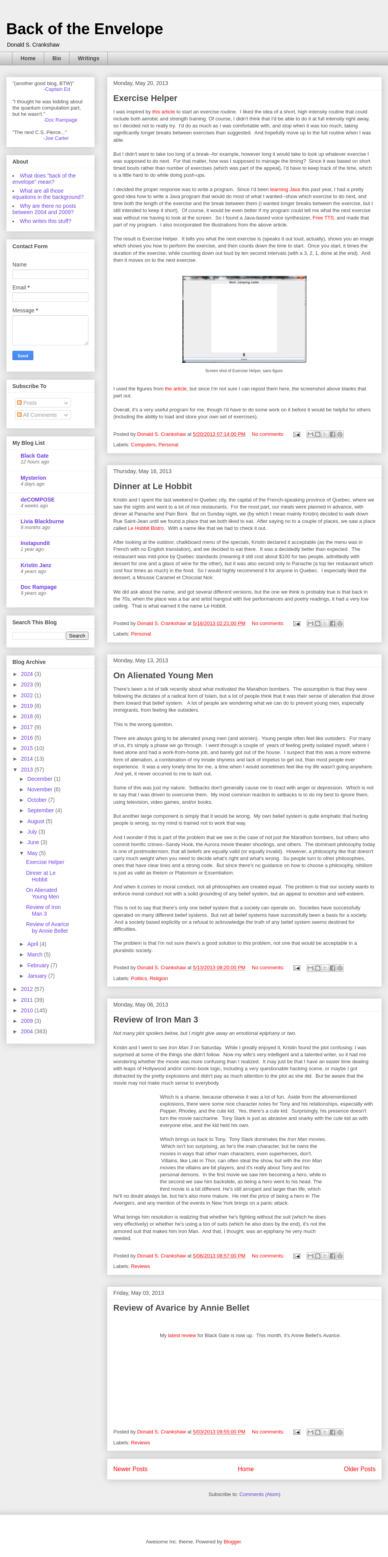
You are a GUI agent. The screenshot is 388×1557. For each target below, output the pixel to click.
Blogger (232, 1542)
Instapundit (35, 543)
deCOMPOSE (38, 499)
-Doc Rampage (60, 120)
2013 (28, 769)
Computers (143, 445)
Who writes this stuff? (45, 221)
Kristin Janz (36, 565)
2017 (28, 727)
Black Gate (34, 456)
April (33, 944)
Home (28, 58)
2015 (28, 748)
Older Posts (360, 1469)
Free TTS (323, 218)
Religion (159, 978)
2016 (28, 738)
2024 (28, 674)
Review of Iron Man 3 (155, 1019)
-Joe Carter (56, 138)
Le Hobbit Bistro (146, 528)
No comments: (269, 434)
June (33, 842)
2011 (28, 1000)
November (40, 789)
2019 (28, 706)
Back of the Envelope (84, 28)
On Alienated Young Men (163, 675)
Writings (88, 58)
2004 (28, 1031)
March (35, 954)
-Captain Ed (56, 89)
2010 (28, 1010)
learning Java (285, 189)
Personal (168, 445)
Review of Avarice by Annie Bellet (181, 1308)
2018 (28, 716)
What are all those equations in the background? (48, 194)
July (32, 832)
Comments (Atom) (259, 1494)
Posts (27, 403)
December (40, 779)
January (37, 976)
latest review (182, 1335)
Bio (56, 58)
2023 (28, 684)
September (41, 810)
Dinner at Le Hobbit (152, 486)
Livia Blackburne (42, 521)
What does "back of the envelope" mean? (44, 178)
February (38, 965)
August (36, 821)
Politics (139, 978)
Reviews (140, 1266)
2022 (28, 695)
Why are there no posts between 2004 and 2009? (44, 209)
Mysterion (33, 478)
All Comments (37, 415)
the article (176, 389)
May (33, 853)
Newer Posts (130, 1469)
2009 (28, 1021)
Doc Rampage (39, 587)
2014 (28, 759)
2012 (28, 989)
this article (163, 112)
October (37, 800)
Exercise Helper (145, 98)
